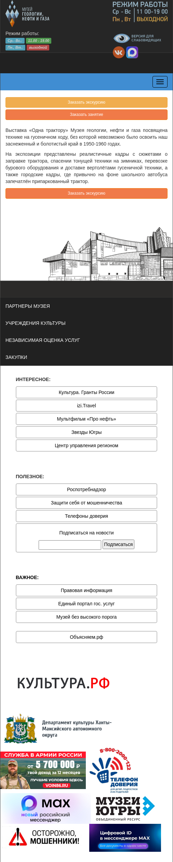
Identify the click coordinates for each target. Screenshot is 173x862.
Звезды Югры (86, 432)
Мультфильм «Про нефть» (86, 419)
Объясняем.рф (86, 637)
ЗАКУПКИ (16, 357)
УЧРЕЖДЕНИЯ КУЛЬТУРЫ (35, 323)
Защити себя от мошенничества (86, 502)
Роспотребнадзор (86, 489)
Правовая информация (86, 590)
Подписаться (118, 544)
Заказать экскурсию (86, 102)
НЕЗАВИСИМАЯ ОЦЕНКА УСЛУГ (42, 340)
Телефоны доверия (86, 516)
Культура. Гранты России (87, 392)
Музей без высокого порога (86, 617)
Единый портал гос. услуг (86, 603)
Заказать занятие (86, 114)
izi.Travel (86, 405)
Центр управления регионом (86, 445)
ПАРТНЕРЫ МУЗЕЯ (27, 306)
